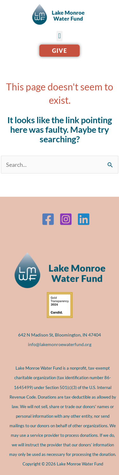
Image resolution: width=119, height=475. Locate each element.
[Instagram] (65, 219)
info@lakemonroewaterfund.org (59, 344)
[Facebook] (48, 219)
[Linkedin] (83, 219)
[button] (59, 36)
